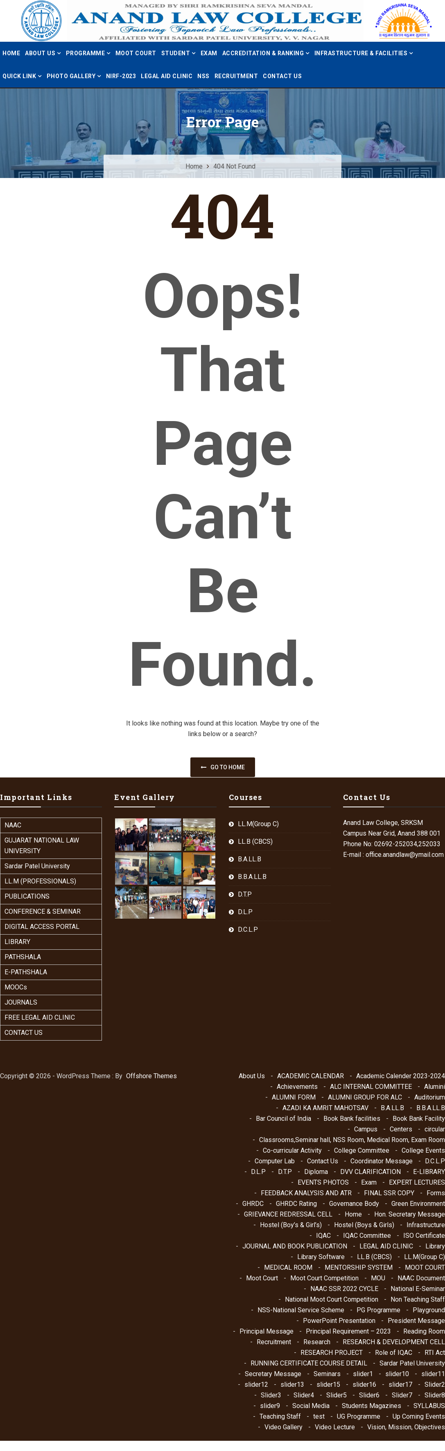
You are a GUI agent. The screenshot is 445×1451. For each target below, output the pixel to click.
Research (316, 1342)
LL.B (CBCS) (255, 841)
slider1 (363, 1374)
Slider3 (271, 1395)
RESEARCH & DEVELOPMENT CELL (394, 1342)
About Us (252, 1076)
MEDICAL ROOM (288, 1267)
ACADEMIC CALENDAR (310, 1076)
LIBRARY (17, 942)
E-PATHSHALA (26, 972)
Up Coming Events (419, 1416)
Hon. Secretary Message (409, 1214)
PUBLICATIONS (27, 896)
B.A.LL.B (249, 859)
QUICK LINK (19, 76)
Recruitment (236, 76)
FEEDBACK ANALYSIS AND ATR (306, 1193)
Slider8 (435, 1395)
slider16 (364, 1384)
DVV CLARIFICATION (370, 1172)
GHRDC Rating (296, 1204)
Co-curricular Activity (292, 1150)
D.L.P (245, 912)
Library (435, 1246)
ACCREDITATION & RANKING (263, 53)
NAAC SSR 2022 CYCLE (344, 1289)
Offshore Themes (151, 1076)
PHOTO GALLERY (71, 76)
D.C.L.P (248, 929)
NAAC (13, 825)
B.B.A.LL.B (252, 877)
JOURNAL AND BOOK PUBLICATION (294, 1246)
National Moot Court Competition (331, 1299)
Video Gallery (283, 1427)
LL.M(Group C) (258, 824)
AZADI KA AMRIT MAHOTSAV (325, 1108)
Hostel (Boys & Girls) (364, 1225)
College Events (423, 1150)
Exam (209, 53)
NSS (203, 76)
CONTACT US (24, 1032)
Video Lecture (335, 1427)
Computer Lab (275, 1161)
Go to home (223, 767)
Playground (429, 1310)
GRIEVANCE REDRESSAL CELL (288, 1214)
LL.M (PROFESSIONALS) (40, 881)
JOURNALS (21, 1002)
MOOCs (16, 987)
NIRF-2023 (121, 76)
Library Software (321, 1257)
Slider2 (435, 1384)
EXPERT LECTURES (417, 1182)
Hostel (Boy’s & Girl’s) (291, 1225)
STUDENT (175, 53)
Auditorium (429, 1097)
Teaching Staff (280, 1416)
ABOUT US (40, 53)
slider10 (397, 1374)
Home (11, 53)
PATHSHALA (23, 957)
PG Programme (378, 1310)
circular (435, 1129)
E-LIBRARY (429, 1172)
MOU (378, 1278)
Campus (365, 1129)
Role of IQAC (393, 1352)
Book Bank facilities (351, 1118)
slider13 (292, 1384)
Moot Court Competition (324, 1278)
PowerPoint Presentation (339, 1321)
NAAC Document (421, 1278)
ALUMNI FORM (294, 1097)
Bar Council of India (283, 1118)
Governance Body (354, 1204)
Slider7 (402, 1395)
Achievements (297, 1087)
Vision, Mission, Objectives (406, 1427)
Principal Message (266, 1331)
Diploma (316, 1172)
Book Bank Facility (419, 1118)
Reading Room (424, 1331)
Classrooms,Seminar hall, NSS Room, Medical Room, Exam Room (352, 1140)
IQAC (323, 1235)
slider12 (256, 1384)
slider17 (400, 1384)
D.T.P (245, 894)
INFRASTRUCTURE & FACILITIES (361, 53)
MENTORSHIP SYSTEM (359, 1267)
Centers (401, 1129)
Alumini (434, 1087)
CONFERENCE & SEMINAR (43, 911)
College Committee (361, 1150)
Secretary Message (273, 1374)
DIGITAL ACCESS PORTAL (42, 927)
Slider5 (336, 1395)
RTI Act (435, 1352)
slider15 (328, 1384)
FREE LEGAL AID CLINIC (40, 1017)
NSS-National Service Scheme (301, 1310)
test (319, 1416)
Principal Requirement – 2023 (348, 1331)
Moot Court (262, 1278)
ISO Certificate (424, 1235)
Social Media (311, 1406)
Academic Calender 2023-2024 (400, 1076)
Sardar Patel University (37, 866)
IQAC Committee (367, 1235)
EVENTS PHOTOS (323, 1182)
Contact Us (282, 76)
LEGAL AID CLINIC (166, 76)
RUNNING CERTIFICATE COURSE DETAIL (309, 1363)
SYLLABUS (429, 1406)
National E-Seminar (418, 1289)
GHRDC (253, 1204)
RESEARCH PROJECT (331, 1352)
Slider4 (304, 1395)
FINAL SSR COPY (389, 1193)
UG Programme (358, 1416)
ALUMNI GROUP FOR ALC (365, 1097)
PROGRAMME (85, 53)
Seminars (327, 1374)
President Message (416, 1321)
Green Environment (418, 1204)
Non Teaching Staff (418, 1299)
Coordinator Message (381, 1161)
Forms (436, 1193)
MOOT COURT (135, 53)
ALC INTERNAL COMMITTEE (371, 1087)
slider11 (433, 1374)
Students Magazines (371, 1406)
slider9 (270, 1406)
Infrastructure (426, 1225)
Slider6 (369, 1395)
